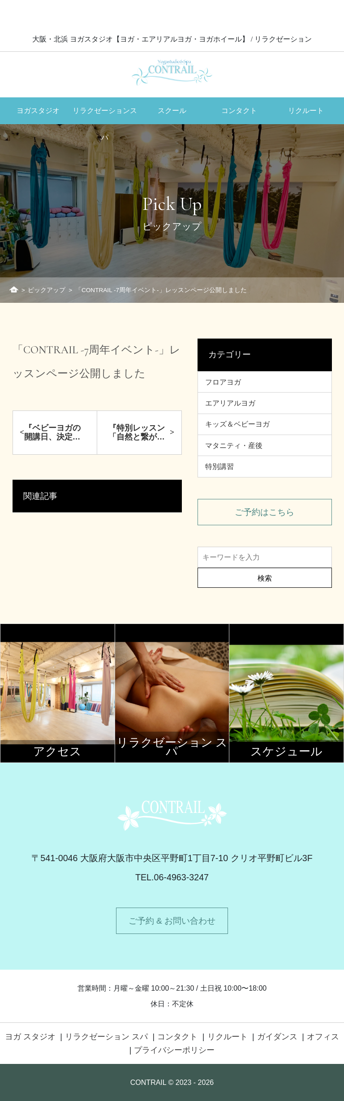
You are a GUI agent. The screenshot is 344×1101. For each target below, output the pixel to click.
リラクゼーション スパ (106, 1036)
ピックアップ (46, 290)
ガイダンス (277, 1036)
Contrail (172, 72)
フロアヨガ (223, 382)
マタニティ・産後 (233, 445)
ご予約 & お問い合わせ (172, 920)
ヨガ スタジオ (30, 1036)
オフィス (323, 1036)
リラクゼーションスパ (105, 115)
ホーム (13, 289)
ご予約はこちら (264, 512)
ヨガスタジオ (38, 110)
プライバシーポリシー (174, 1050)
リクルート (306, 110)
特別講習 (219, 466)
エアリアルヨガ (230, 403)
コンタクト (239, 110)
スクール (172, 110)
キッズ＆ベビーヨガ (237, 424)
